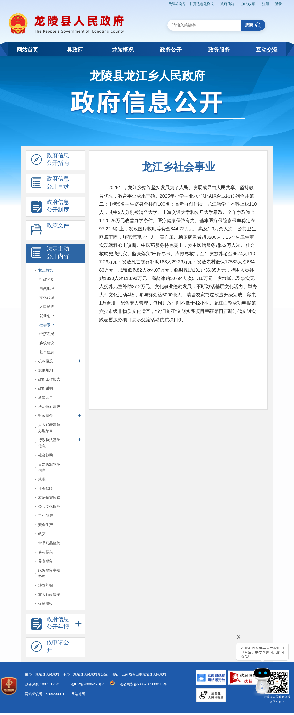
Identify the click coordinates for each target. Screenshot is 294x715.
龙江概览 (45, 270)
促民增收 (45, 603)
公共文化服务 (49, 506)
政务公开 (171, 50)
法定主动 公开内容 (50, 253)
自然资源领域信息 (49, 467)
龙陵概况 (123, 50)
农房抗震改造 (49, 497)
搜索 (253, 25)
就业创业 (46, 316)
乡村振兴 (45, 552)
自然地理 (46, 288)
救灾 (42, 534)
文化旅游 (46, 297)
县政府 (75, 50)
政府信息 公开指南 (50, 160)
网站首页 (27, 50)
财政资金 (45, 415)
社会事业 (46, 325)
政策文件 (50, 230)
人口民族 (46, 307)
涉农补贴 (45, 585)
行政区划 (46, 279)
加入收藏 (248, 4)
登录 (278, 4)
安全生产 (45, 525)
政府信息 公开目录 (50, 183)
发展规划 (45, 370)
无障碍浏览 (177, 4)
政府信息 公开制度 (50, 207)
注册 (265, 4)
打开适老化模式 (202, 4)
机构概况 (45, 361)
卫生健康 (45, 516)
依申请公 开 (50, 647)
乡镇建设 (46, 343)
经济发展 (46, 334)
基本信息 (46, 352)
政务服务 (219, 50)
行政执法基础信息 (49, 443)
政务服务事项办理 (49, 573)
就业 (42, 479)
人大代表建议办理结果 (49, 428)
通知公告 (45, 397)
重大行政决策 (49, 594)
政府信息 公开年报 (50, 624)
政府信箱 (227, 4)
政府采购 (45, 388)
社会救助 (45, 455)
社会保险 (45, 488)
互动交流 (266, 50)
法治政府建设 (49, 406)
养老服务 (45, 561)
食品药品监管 (49, 543)
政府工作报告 (49, 379)
